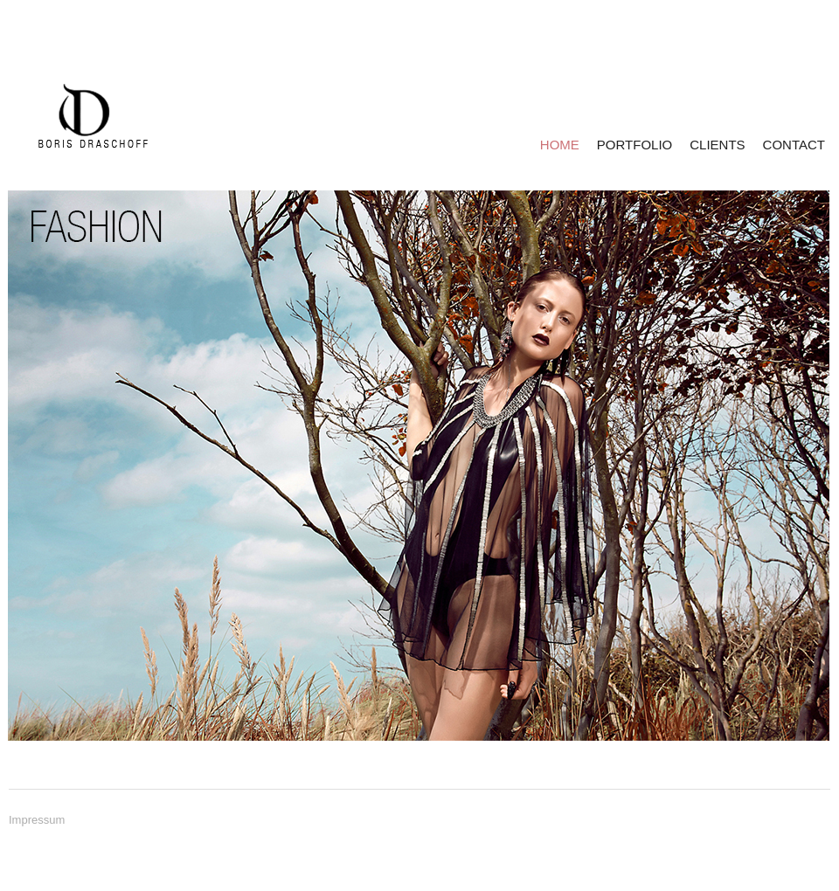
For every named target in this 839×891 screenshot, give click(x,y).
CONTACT (794, 144)
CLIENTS (717, 144)
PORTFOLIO (634, 144)
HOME (559, 144)
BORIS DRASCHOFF (80, 115)
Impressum (37, 819)
